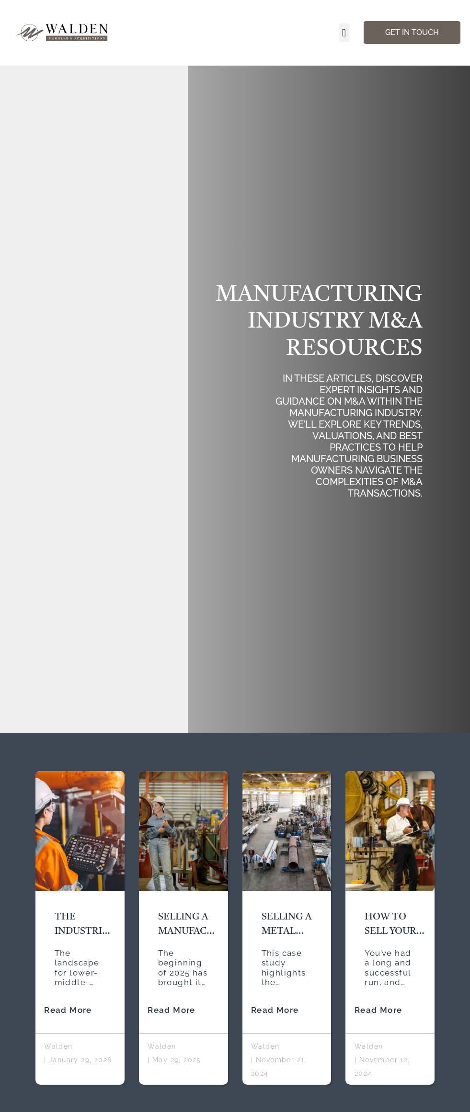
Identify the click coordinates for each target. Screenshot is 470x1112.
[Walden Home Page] (62, 33)
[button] (344, 32)
